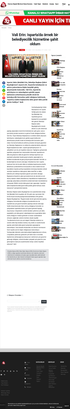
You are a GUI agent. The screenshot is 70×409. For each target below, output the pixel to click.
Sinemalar (51, 379)
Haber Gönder (5, 395)
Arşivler (28, 378)
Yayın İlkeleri (4, 383)
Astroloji (63, 374)
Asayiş (51, 4)
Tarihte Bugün (53, 377)
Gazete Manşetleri (52, 386)
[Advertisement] (19, 118)
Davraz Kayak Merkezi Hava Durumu (20, 4)
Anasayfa (4, 27)
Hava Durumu (52, 366)
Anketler (63, 368)
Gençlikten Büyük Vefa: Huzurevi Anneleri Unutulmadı (60, 203)
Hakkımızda (4, 381)
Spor (57, 4)
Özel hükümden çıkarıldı (60, 221)
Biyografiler (64, 370)
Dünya (9, 27)
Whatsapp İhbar (5, 393)
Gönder (44, 301)
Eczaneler (51, 373)
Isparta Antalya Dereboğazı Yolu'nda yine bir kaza (61, 182)
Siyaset (39, 379)
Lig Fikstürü (52, 375)
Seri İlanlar (52, 382)
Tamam (59, 407)
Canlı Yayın (37, 4)
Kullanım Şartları (5, 391)
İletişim (28, 387)
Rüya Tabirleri (64, 372)
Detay (52, 407)
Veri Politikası (4, 385)
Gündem (45, 4)
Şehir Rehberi (52, 384)
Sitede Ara (64, 366)
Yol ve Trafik (52, 368)
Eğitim (38, 381)
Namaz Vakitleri (51, 371)
